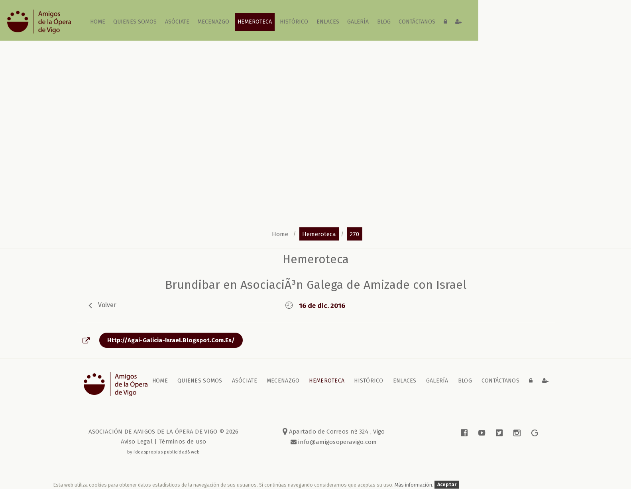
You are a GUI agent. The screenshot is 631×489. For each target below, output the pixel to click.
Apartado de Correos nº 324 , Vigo (334, 431)
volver (107, 305)
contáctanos (417, 21)
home (98, 21)
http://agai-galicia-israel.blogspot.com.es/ (171, 340)
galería (358, 21)
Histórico (294, 21)
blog (384, 21)
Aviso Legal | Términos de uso (163, 441)
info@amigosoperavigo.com (337, 442)
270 (354, 233)
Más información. (414, 485)
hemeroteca (319, 233)
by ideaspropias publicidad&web (163, 452)
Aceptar (446, 485)
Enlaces (327, 21)
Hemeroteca (255, 21)
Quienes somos (135, 21)
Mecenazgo (214, 21)
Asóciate (177, 21)
